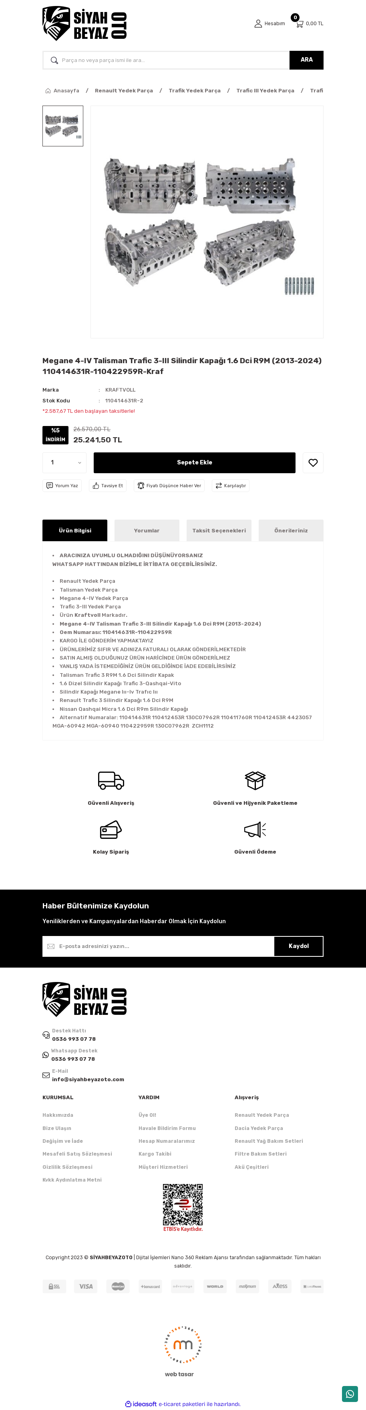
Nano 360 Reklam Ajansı (199, 1258)
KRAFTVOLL (121, 390)
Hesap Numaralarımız (167, 1141)
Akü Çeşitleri (252, 1167)
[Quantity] (64, 462)
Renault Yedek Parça (262, 1115)
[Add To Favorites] (313, 462)
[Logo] (84, 23)
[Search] (183, 60)
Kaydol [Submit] (299, 946)
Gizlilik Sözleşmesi (67, 1167)
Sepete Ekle (194, 462)
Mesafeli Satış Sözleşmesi (77, 1154)
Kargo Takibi (155, 1154)
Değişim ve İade (62, 1141)
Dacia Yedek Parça (259, 1128)
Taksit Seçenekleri (219, 531)
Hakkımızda (57, 1115)
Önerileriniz (291, 531)
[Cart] (309, 24)
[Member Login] (269, 24)
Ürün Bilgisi (75, 531)
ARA (307, 59)
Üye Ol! (147, 1115)
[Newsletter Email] (183, 946)
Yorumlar (147, 531)
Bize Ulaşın (56, 1128)
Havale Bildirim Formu (167, 1128)
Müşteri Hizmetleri (163, 1167)
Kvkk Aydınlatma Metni (72, 1180)
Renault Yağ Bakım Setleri (269, 1141)
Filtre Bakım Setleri (261, 1154)
